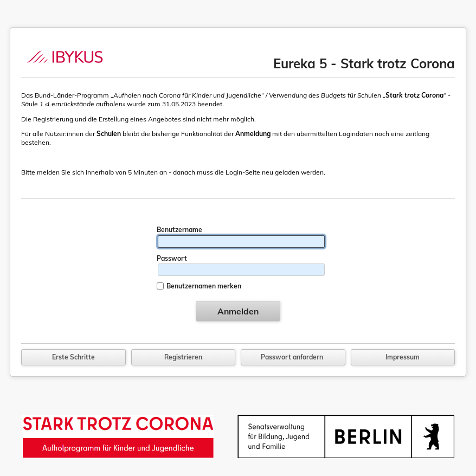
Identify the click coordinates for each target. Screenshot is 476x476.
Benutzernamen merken (203, 286)
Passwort (172, 258)
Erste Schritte (73, 357)
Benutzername (179, 230)
